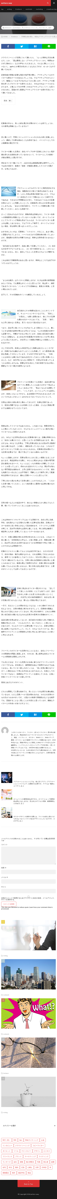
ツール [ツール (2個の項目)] (16, 1151)
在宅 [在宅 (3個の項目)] (4, 1167)
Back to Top (28, 1184)
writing (9, 9)
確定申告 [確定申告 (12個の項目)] (21, 1173)
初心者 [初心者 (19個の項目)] (45, 1162)
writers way (35, 1194)
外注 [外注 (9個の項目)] (10, 1167)
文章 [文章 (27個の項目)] (37, 1167)
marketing (39, 9)
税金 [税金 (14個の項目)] (29, 1173)
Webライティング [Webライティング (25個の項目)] (31, 1140)
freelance (18, 9)
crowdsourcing (51, 9)
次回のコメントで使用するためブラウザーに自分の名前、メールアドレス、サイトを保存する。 (28, 898)
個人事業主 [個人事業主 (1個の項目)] (30, 1162)
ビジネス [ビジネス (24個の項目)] (47, 1151)
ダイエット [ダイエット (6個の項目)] (7, 1151)
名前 (3, 867)
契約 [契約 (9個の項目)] (16, 1167)
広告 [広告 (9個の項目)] (23, 1167)
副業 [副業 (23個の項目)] (52, 1162)
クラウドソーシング (30, 27)
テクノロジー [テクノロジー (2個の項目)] (26, 1151)
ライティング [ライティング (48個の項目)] (43, 1156)
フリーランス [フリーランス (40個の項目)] (7, 1156)
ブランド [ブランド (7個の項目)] (18, 1156)
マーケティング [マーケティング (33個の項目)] (30, 1156)
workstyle (29, 9)
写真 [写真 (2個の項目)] (38, 1162)
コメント (4, 844)
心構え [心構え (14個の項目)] (30, 1167)
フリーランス (42, 27)
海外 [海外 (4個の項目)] (13, 1173)
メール (4, 877)
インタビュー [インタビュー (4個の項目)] (7, 1145)
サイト (3, 887)
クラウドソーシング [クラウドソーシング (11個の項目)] (22, 1145)
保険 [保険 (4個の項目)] (21, 1162)
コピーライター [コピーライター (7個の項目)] (38, 1145)
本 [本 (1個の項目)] (50, 1167)
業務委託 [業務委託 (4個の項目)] (6, 1173)
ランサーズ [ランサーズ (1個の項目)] (7, 1162)
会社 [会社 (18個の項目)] (15, 1162)
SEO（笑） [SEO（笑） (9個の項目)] (6, 1140)
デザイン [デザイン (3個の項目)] (37, 1151)
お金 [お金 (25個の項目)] (42, 1140)
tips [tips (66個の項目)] (20, 1140)
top (2, 9)
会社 (49, 27)
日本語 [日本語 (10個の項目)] (44, 1167)
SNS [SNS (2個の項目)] (14, 1140)
